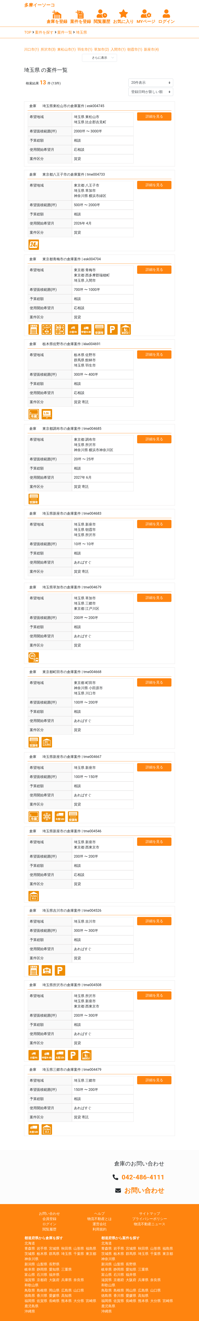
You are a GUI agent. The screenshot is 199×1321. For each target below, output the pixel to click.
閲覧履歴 (49, 1229)
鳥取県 (29, 1290)
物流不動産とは (99, 1219)
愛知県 (54, 1269)
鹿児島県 (31, 1306)
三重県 (66, 1269)
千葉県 (78, 1254)
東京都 (91, 1254)
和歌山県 (31, 1285)
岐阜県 (29, 1269)
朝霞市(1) (134, 49)
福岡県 (29, 1301)
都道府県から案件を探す (120, 1238)
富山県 (29, 1275)
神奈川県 (31, 1259)
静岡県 (42, 1269)
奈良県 (78, 1280)
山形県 (78, 1248)
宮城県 (54, 1248)
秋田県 (66, 1248)
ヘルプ (99, 1213)
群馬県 (54, 1254)
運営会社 (99, 1224)
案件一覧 (64, 32)
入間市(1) (118, 49)
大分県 (78, 1301)
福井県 (54, 1275)
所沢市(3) (48, 49)
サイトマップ (149, 1213)
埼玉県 (81, 32)
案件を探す (44, 32)
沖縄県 (29, 1311)
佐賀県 (42, 1301)
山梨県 (42, 1264)
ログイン (49, 1224)
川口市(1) (31, 49)
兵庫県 (66, 1280)
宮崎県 (91, 1301)
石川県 (42, 1275)
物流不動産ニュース (149, 1224)
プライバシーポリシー (149, 1219)
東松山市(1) (66, 49)
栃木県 (42, 1254)
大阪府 (54, 1280)
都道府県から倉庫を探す (43, 1238)
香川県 (42, 1296)
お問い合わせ (144, 1190)
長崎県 (54, 1301)
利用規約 (99, 1229)
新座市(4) (151, 49)
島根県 (42, 1290)
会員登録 (49, 1219)
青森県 (29, 1248)
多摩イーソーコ (39, 5)
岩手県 (42, 1248)
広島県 (66, 1290)
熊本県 (66, 1301)
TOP (27, 32)
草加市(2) (101, 49)
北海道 (29, 1243)
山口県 (78, 1290)
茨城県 (29, 1254)
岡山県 (54, 1290)
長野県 (54, 1264)
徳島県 (29, 1296)
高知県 (66, 1296)
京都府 (42, 1280)
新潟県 (29, 1264)
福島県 (91, 1248)
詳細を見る (154, 116)
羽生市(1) (84, 49)
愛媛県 (54, 1296)
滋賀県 (29, 1280)
